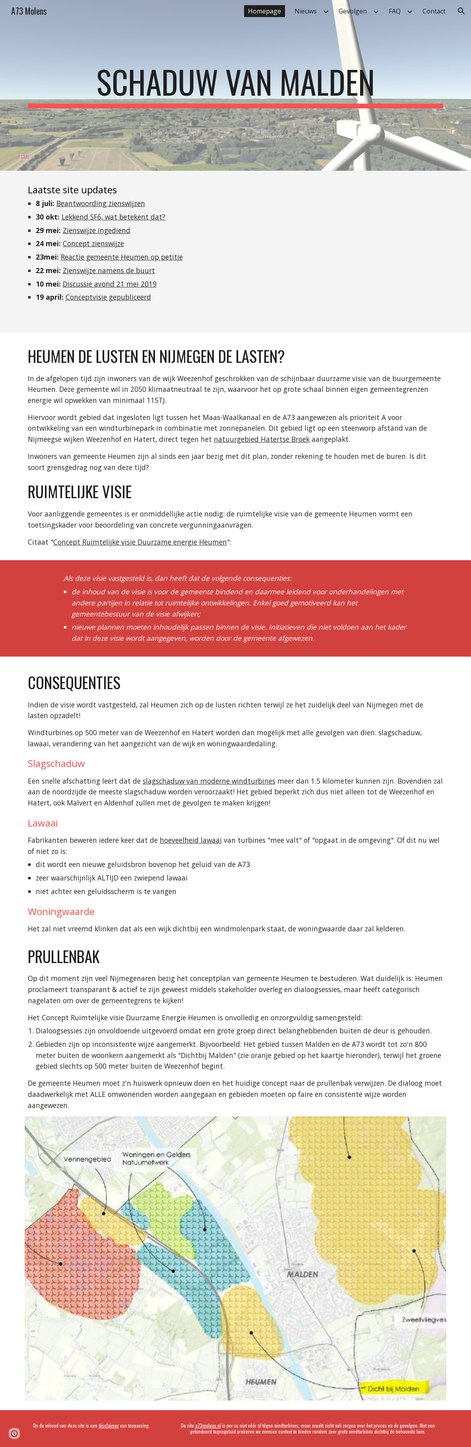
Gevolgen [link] (353, 11)
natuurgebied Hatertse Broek (262, 439)
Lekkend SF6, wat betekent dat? (113, 217)
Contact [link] (434, 11)
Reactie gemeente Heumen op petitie (122, 257)
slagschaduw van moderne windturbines (209, 781)
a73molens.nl (208, 1425)
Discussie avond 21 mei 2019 (110, 284)
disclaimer (109, 1425)
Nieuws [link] (306, 11)
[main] (236, 85)
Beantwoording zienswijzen (100, 203)
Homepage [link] (264, 11)
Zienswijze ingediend (96, 230)
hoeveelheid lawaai (191, 840)
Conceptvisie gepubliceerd (108, 297)
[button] (461, 11)
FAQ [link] (395, 11)
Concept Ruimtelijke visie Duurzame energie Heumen (140, 542)
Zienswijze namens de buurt (109, 270)
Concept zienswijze (93, 243)
